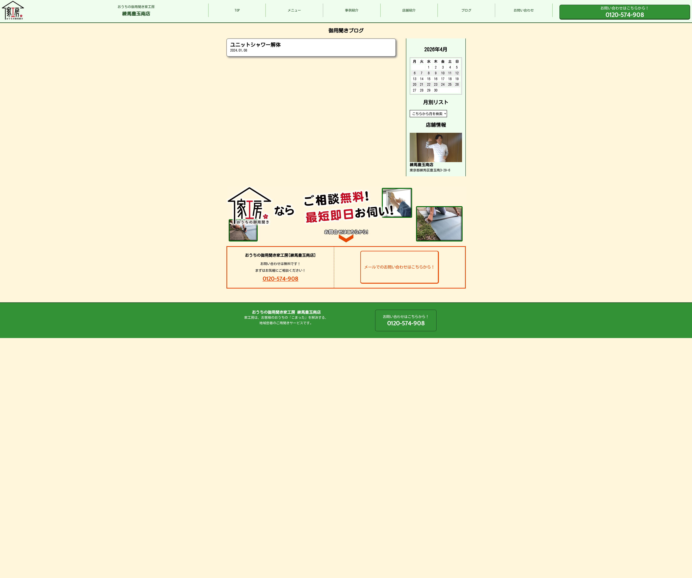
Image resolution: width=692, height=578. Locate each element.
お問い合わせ (524, 10)
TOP (237, 10)
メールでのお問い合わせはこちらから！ (399, 267)
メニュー (294, 10)
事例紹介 (351, 10)
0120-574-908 (280, 278)
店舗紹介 (409, 10)
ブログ (466, 10)
